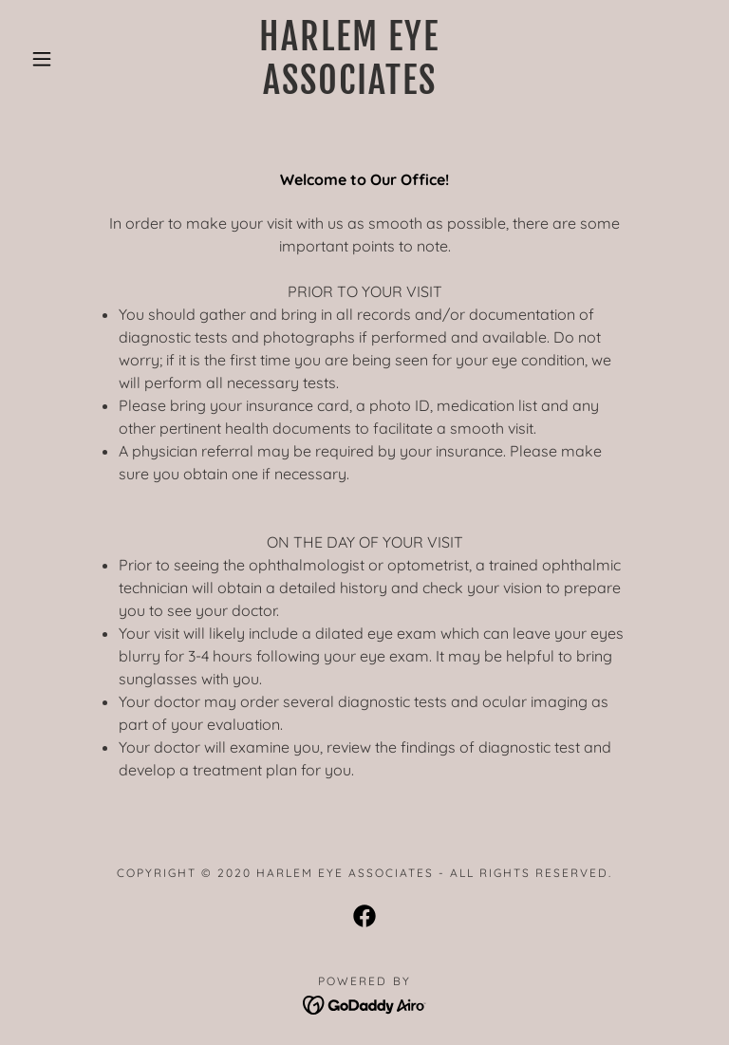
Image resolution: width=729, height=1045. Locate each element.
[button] (42, 59)
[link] (349, 88)
